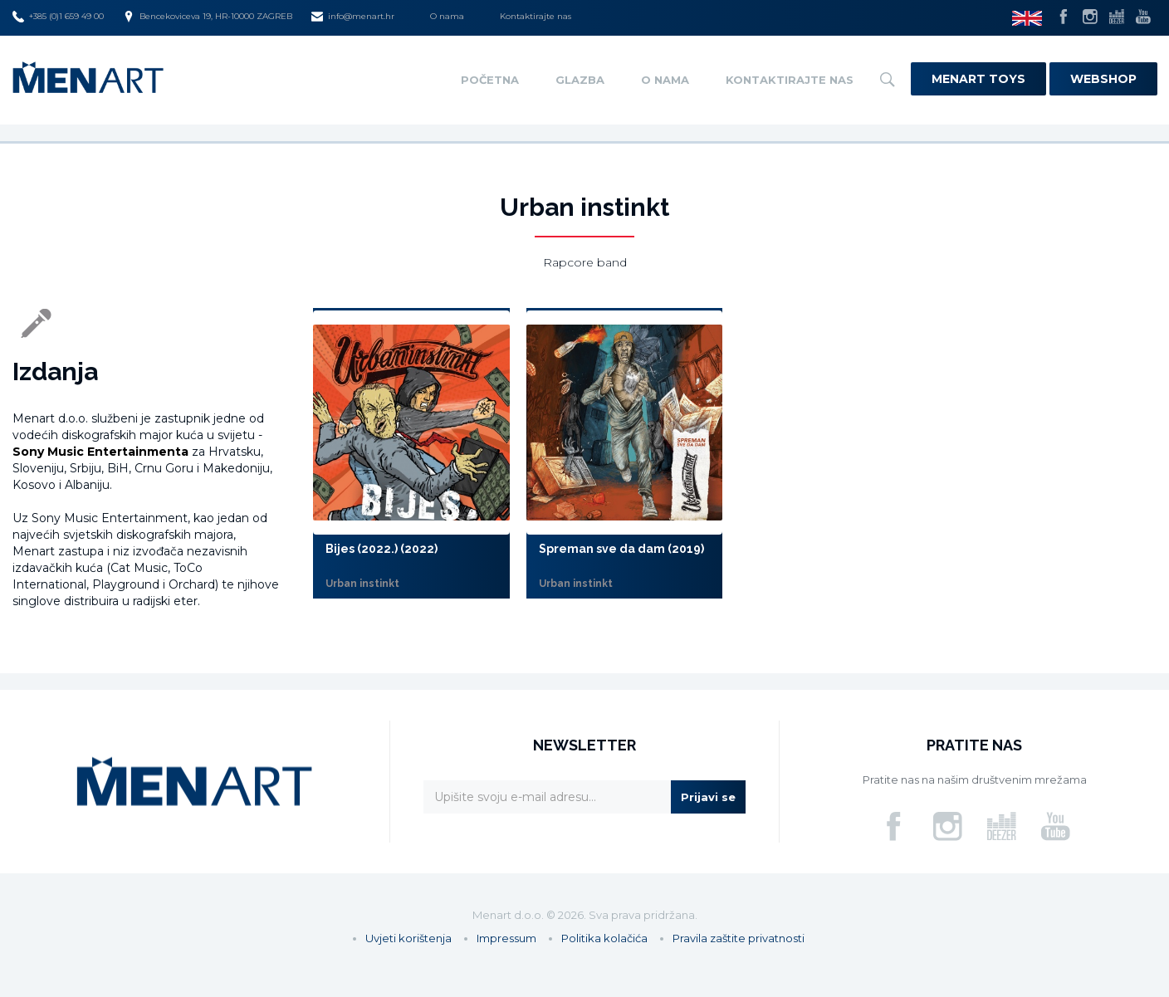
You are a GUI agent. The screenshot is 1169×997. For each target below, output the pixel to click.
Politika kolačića (604, 938)
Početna (490, 79)
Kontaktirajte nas (535, 16)
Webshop (1103, 78)
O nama (447, 16)
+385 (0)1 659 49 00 (58, 16)
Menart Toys (978, 78)
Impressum (506, 938)
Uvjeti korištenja (408, 938)
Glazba (579, 79)
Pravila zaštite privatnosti (739, 938)
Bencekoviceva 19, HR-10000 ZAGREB (207, 16)
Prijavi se (708, 797)
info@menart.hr (352, 16)
